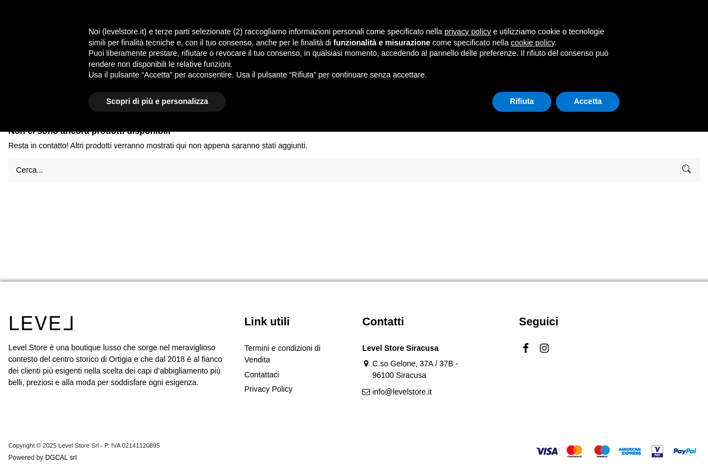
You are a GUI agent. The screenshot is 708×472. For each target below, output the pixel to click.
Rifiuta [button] (522, 441)
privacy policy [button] (468, 371)
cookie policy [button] (532, 382)
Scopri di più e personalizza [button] (157, 441)
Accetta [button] (588, 441)
